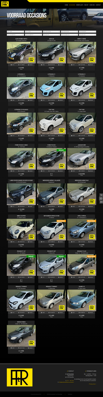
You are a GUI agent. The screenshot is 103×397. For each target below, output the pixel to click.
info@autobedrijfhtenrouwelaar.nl (66, 382)
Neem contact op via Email (101, 202)
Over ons (92, 5)
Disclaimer (70, 394)
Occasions (72, 5)
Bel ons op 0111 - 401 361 (101, 195)
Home (66, 5)
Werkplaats (79, 5)
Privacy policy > (92, 384)
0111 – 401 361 (70, 380)
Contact (98, 5)
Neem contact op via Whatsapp (101, 198)
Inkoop (86, 5)
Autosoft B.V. (38, 394)
